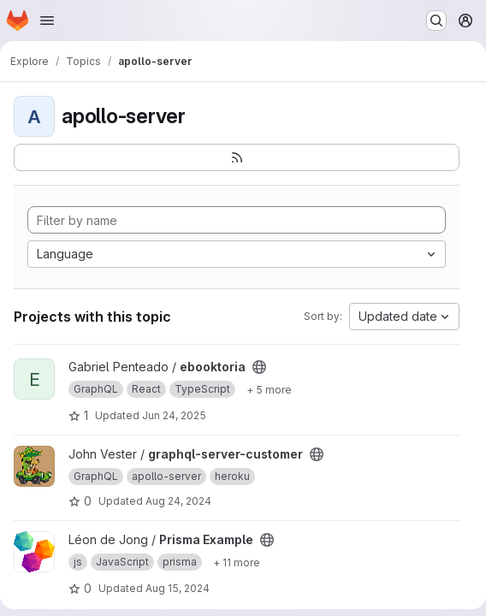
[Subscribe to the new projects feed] (236, 157)
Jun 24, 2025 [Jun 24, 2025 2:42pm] (174, 415)
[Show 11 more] (236, 562)
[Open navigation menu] (47, 20)
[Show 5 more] (269, 389)
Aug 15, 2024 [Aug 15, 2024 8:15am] (177, 588)
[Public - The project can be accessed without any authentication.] (259, 367)
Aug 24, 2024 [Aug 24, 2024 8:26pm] (178, 501)
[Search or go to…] (436, 20)
